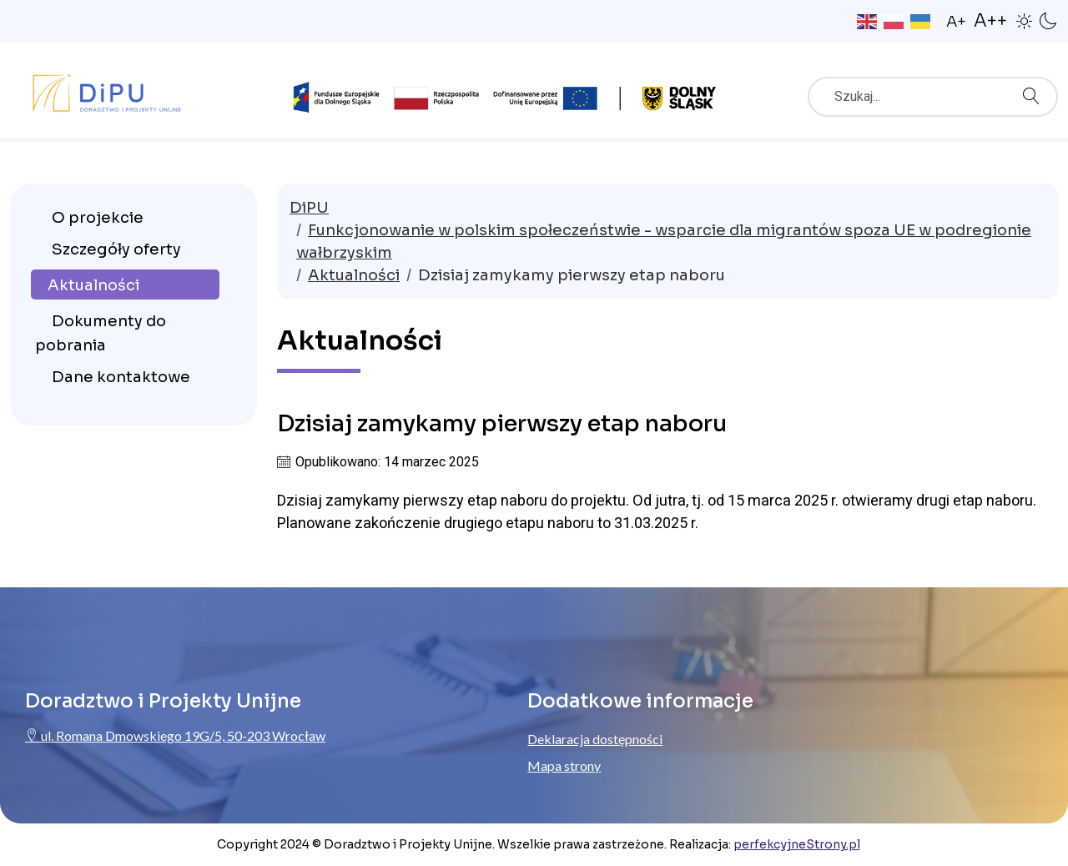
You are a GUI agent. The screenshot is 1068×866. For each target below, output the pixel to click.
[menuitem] (125, 216)
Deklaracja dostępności (594, 739)
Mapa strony (564, 765)
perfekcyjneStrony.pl (796, 844)
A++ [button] (990, 21)
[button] (1025, 20)
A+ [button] (956, 22)
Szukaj (1035, 90)
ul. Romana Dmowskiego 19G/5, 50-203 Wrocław (175, 735)
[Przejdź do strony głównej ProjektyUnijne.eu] (107, 89)
